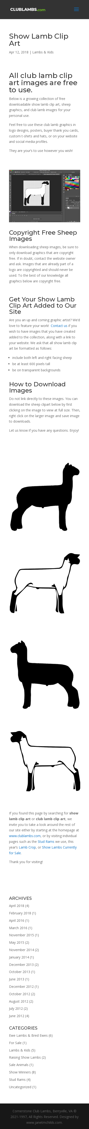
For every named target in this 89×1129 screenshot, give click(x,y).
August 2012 (18, 1001)
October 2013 (19, 971)
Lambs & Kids (43, 52)
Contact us (59, 325)
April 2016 (16, 920)
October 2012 (19, 994)
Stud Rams (46, 841)
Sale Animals (18, 1064)
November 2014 (21, 950)
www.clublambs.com (25, 836)
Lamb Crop (27, 847)
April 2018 (16, 905)
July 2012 (16, 1008)
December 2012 (21, 986)
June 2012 (16, 1016)
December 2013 (21, 964)
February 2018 (20, 913)
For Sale (15, 1043)
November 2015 (21, 935)
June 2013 (16, 979)
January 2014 (19, 957)
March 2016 (18, 928)
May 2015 (16, 942)
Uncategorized (20, 1087)
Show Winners (20, 1072)
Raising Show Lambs (25, 1057)
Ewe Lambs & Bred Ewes (28, 1035)
